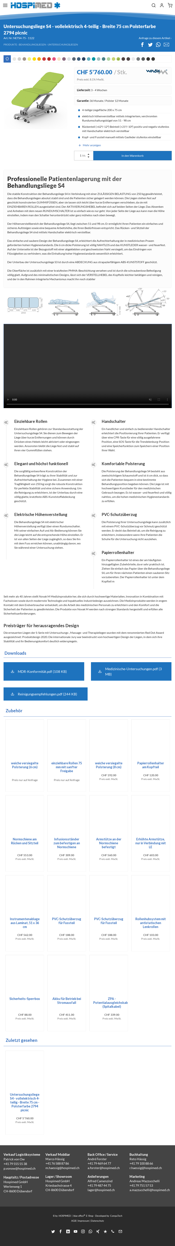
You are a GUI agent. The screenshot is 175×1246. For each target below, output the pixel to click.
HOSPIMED (65, 1215)
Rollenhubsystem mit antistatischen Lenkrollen (150, 923)
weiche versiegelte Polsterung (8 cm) (108, 765)
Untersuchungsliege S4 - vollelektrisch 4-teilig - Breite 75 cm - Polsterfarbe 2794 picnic (24, 1102)
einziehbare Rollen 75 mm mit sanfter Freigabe (66, 767)
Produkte (10, 44)
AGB (73, 1220)
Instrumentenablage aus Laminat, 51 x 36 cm (25, 923)
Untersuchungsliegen (63, 44)
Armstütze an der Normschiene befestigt (108, 843)
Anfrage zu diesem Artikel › (155, 38)
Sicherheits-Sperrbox (24, 999)
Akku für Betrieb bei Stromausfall (66, 1001)
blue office (79, 1215)
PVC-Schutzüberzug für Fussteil (66, 921)
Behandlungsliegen (32, 44)
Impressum (83, 1220)
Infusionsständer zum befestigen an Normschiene (66, 843)
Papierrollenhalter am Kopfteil (150, 765)
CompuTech (116, 1215)
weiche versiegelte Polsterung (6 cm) (24, 765)
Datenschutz (97, 1220)
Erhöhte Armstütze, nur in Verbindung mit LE (150, 843)
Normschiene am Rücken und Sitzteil (24, 841)
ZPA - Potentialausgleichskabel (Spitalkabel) (111, 1002)
